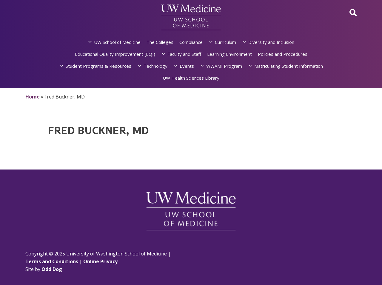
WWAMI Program (224, 66)
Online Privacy (100, 261)
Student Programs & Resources (98, 66)
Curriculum (225, 42)
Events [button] (187, 66)
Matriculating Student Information (288, 66)
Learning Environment (229, 54)
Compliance (191, 42)
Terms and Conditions (51, 261)
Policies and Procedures (282, 54)
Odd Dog (51, 269)
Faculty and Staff (184, 54)
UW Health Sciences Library (191, 78)
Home (32, 96)
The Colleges (160, 42)
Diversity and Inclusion (271, 42)
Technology (155, 66)
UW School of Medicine (117, 42)
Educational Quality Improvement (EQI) (115, 54)
